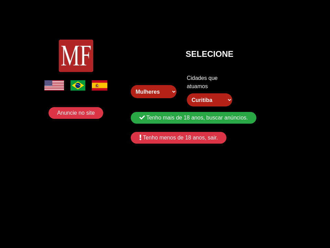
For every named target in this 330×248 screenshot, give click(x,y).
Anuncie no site (76, 113)
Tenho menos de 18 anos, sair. (178, 138)
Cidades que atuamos (202, 82)
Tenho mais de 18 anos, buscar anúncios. (193, 118)
